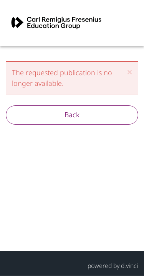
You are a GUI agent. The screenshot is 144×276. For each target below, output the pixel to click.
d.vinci (129, 265)
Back (72, 114)
